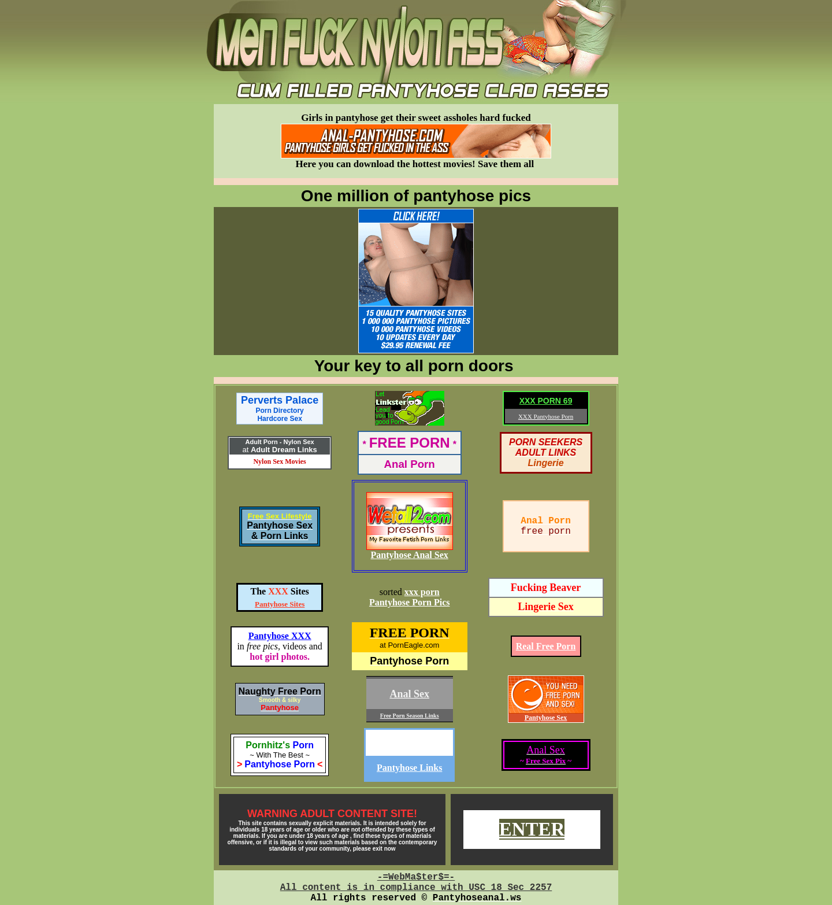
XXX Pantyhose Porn (545, 416)
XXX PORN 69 (546, 400)
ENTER (532, 829)
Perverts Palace (279, 404)
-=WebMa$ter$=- (416, 877)
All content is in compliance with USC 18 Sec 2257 (416, 887)
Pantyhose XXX (279, 636)
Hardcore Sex (279, 419)
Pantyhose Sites (279, 604)
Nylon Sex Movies (279, 461)
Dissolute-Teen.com (409, 742)
